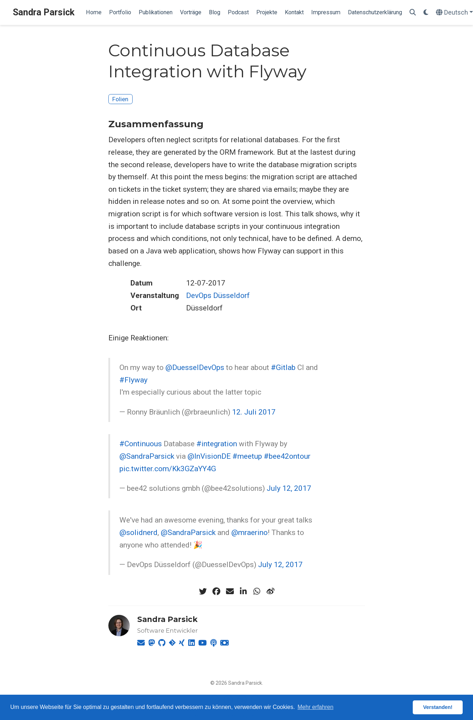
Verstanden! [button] (437, 707)
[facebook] (216, 591)
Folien (120, 99)
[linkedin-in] (243, 591)
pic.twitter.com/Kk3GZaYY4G (167, 468)
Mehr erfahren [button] (316, 707)
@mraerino (249, 532)
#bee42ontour (287, 456)
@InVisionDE (209, 456)
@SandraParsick (146, 456)
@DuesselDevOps (194, 367)
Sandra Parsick (43, 12)
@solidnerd (138, 532)
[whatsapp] (257, 591)
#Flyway (133, 380)
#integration (216, 443)
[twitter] (202, 591)
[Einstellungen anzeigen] (425, 13)
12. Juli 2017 (254, 412)
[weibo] (270, 591)
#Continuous (140, 443)
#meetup (247, 456)
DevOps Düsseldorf (218, 295)
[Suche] (413, 13)
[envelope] (230, 591)
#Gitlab (283, 367)
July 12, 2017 (289, 488)
